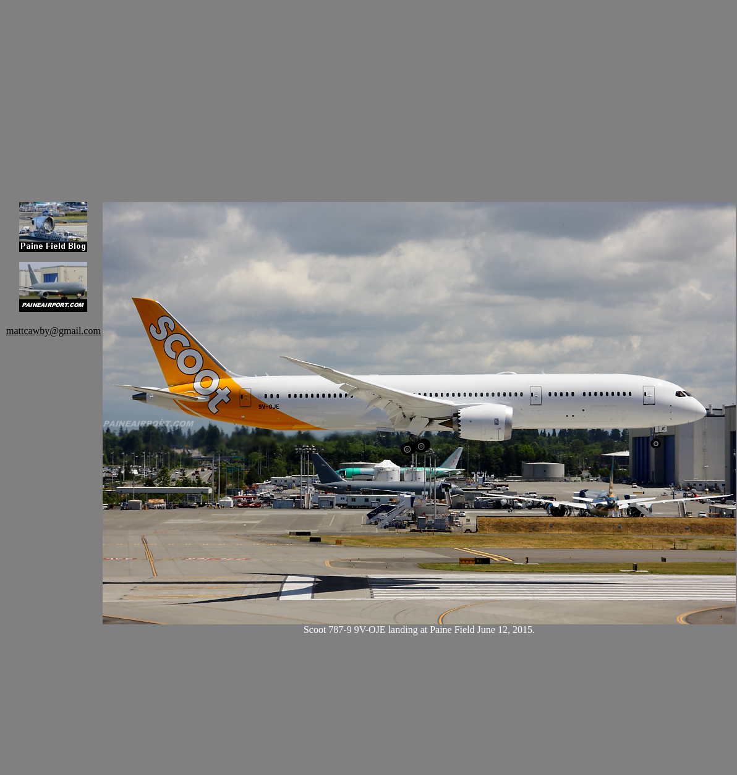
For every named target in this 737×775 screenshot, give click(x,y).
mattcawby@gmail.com (53, 330)
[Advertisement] (419, 92)
